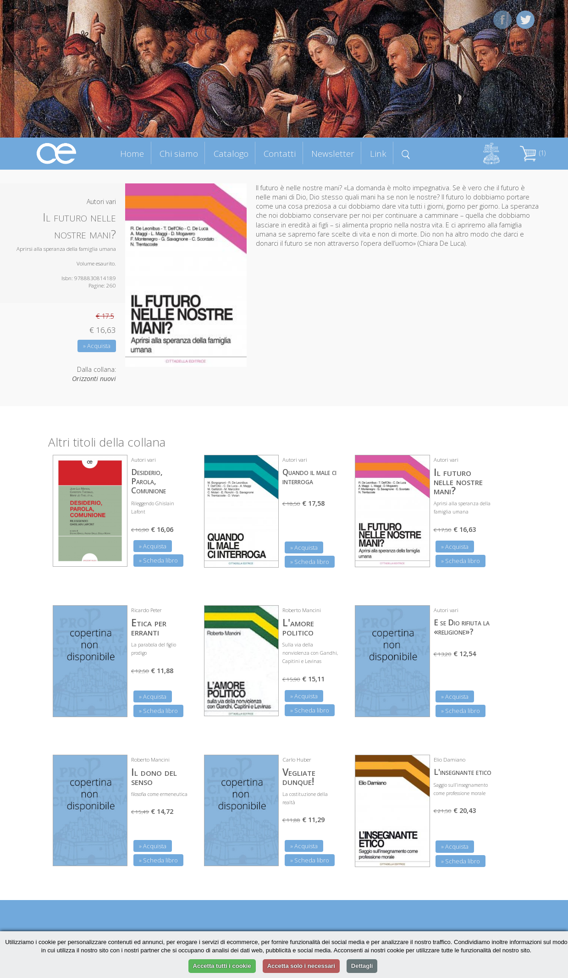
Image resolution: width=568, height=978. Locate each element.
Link (378, 153)
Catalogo (231, 153)
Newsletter (332, 153)
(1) (533, 153)
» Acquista (96, 346)
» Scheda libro (158, 560)
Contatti (280, 153)
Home (132, 153)
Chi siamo (179, 153)
